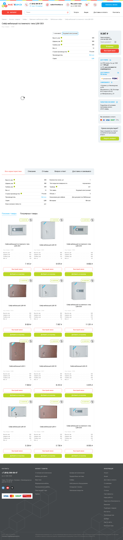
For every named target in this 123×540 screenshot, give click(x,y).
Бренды (106, 518)
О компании (107, 483)
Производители (109, 515)
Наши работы (108, 497)
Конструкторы (108, 525)
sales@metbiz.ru (56, 4)
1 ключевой (57, 33)
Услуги (76, 12)
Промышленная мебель (42, 487)
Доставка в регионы (104, 73)
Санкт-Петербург (37, 6)
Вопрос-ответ (60, 171)
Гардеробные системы (77, 476)
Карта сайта (108, 522)
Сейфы (72, 480)
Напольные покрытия (76, 490)
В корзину (109, 46)
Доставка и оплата (100, 12)
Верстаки (38, 480)
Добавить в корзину (17, 274)
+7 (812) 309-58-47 (9, 473)
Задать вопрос (110, 138)
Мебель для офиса (41, 476)
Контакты (116, 12)
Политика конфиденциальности (10, 536)
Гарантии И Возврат (107, 102)
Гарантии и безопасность (112, 501)
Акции (86, 12)
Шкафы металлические (77, 473)
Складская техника (76, 487)
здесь (107, 109)
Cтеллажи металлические (43, 473)
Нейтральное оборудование (79, 483)
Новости (106, 487)
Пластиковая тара (41, 490)
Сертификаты (108, 494)
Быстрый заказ (17, 269)
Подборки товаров (110, 508)
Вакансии (107, 504)
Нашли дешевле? (106, 42)
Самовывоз (105, 82)
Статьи (106, 490)
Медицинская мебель (42, 483)
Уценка (37, 494)
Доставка (104, 60)
